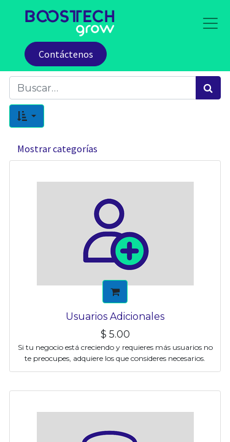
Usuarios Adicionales (115, 316)
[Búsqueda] (208, 87)
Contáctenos (66, 54)
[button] (26, 116)
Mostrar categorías (57, 148)
